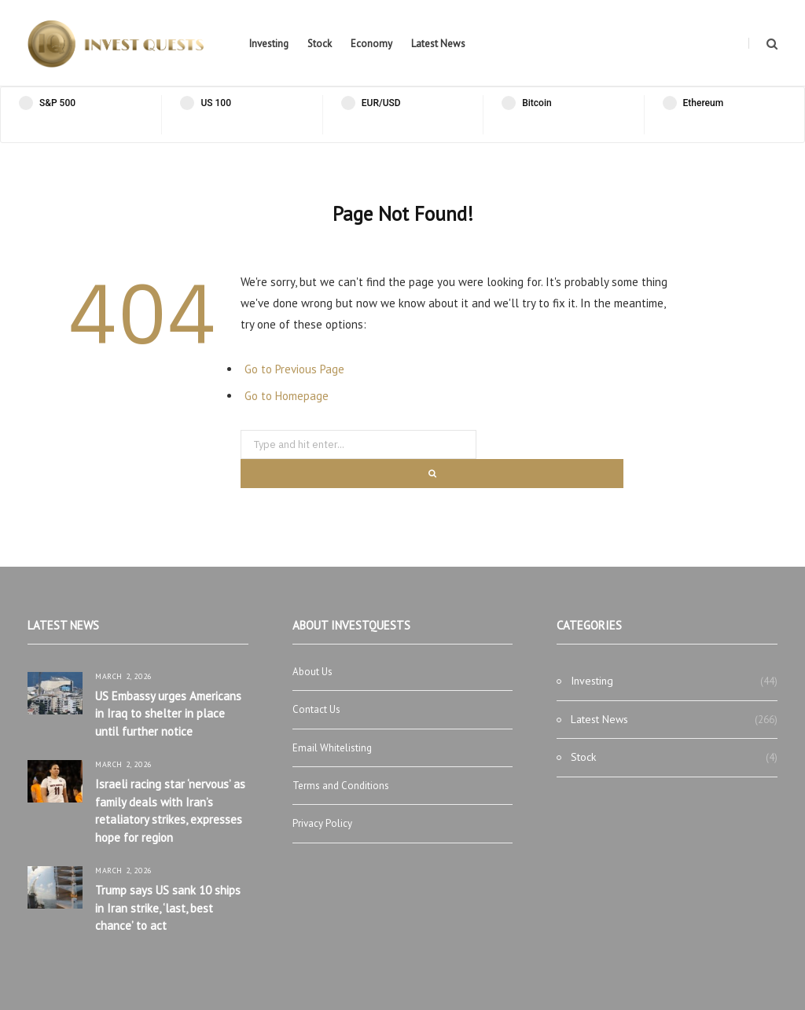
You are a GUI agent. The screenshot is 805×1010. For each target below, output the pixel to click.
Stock (319, 43)
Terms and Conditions (340, 785)
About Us (312, 671)
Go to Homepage (286, 395)
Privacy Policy (322, 823)
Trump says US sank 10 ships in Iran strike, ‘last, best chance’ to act (168, 908)
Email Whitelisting (332, 748)
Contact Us (316, 709)
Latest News (438, 43)
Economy (371, 43)
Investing (269, 43)
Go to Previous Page (294, 369)
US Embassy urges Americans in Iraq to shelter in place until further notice (168, 714)
